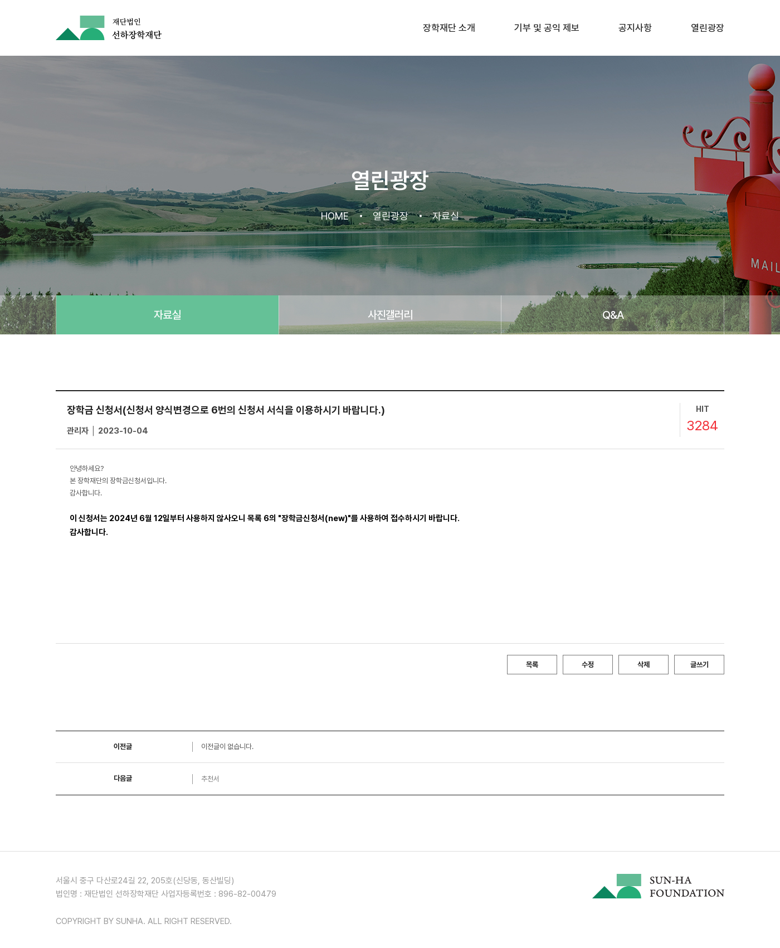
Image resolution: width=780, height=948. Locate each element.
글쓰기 (699, 664)
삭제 (643, 664)
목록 (532, 664)
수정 (588, 664)
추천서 (210, 779)
